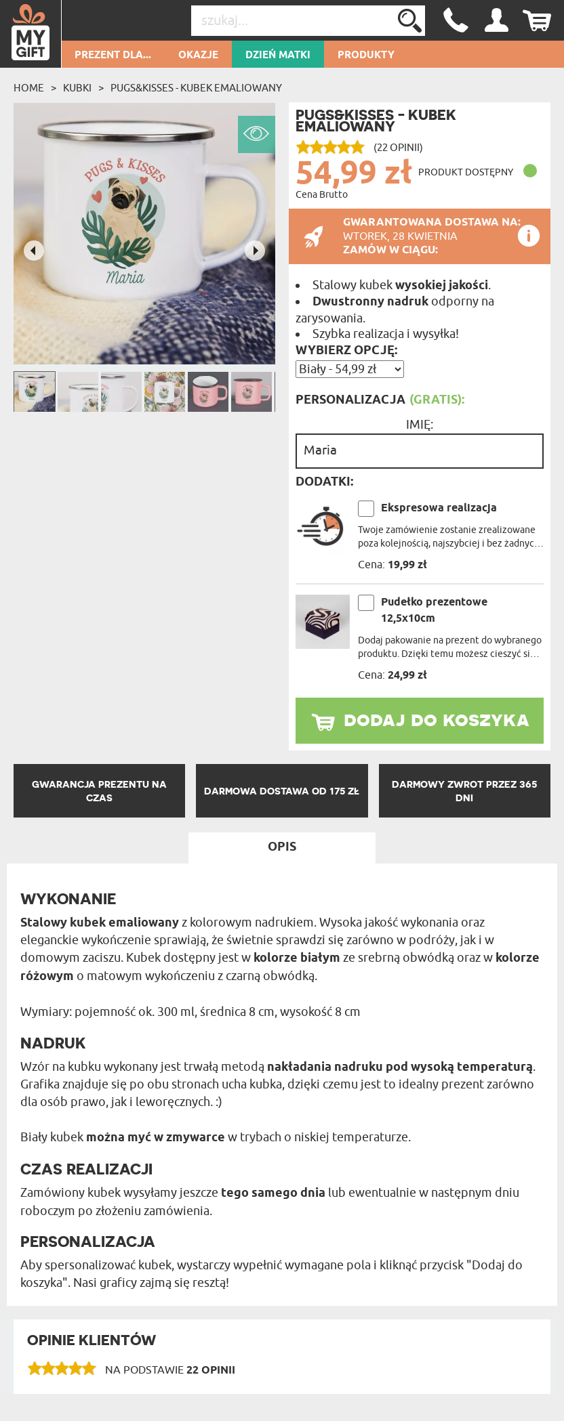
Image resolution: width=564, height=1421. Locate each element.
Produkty (366, 55)
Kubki (77, 88)
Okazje (198, 55)
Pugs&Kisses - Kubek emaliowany (196, 88)
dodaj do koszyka (436, 718)
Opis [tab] (282, 847)
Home (29, 88)
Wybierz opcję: (346, 351)
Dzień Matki (277, 55)
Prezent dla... (113, 55)
